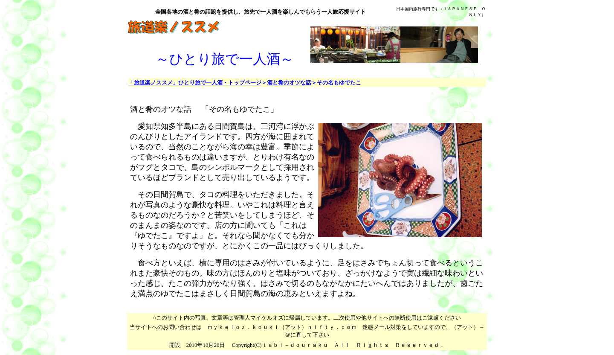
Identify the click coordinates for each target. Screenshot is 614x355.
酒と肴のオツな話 (289, 82)
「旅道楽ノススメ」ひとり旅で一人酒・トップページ (194, 82)
